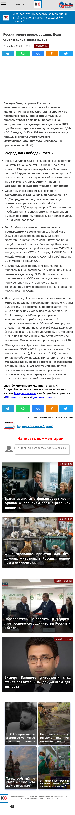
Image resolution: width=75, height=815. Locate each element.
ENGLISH (20, 4)
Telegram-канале (25, 393)
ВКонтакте (12, 397)
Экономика (65, 463)
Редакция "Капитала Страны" (35, 426)
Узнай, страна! (64, 580)
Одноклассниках (42, 397)
